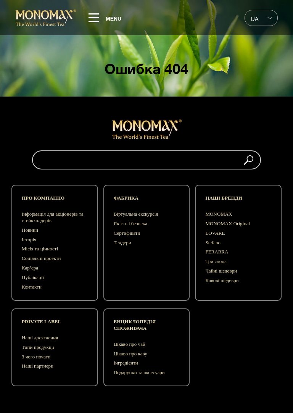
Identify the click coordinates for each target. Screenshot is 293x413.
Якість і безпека (130, 223)
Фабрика (126, 198)
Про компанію (43, 198)
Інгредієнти (126, 363)
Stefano (213, 242)
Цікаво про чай (129, 344)
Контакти (32, 287)
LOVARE (215, 233)
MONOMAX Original (227, 223)
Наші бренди (223, 198)
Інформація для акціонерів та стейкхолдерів (53, 217)
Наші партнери (37, 366)
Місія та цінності (40, 249)
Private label (41, 321)
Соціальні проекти (41, 258)
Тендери (122, 242)
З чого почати (36, 357)
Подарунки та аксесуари (139, 372)
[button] (248, 159)
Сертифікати (127, 233)
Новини (30, 230)
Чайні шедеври (221, 271)
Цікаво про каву (130, 354)
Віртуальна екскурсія (136, 214)
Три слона (216, 261)
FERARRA (216, 252)
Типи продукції (38, 347)
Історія (29, 239)
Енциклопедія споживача (135, 325)
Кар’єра (30, 268)
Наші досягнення (40, 337)
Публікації (33, 277)
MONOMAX (218, 214)
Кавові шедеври (221, 280)
